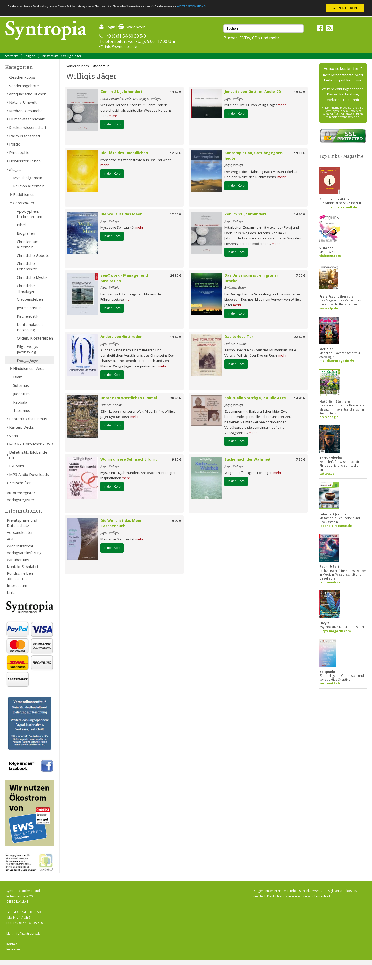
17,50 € (299, 459)
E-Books (16, 465)
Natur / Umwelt (23, 102)
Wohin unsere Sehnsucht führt (128, 459)
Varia (13, 435)
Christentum (49, 56)
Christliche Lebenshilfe (27, 266)
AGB (11, 538)
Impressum (17, 585)
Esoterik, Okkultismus (28, 418)
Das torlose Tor (238, 336)
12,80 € (175, 153)
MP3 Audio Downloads (29, 474)
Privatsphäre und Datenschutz (22, 522)
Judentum (21, 393)
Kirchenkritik (27, 316)
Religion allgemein (28, 185)
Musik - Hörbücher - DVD (31, 444)
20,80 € (175, 398)
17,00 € (299, 275)
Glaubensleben (30, 299)
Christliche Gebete (33, 255)
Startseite (12, 56)
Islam (17, 376)
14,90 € (299, 398)
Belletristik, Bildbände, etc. (28, 455)
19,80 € (299, 91)
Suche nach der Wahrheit (247, 459)
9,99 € (176, 520)
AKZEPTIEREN (345, 8)
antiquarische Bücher (27, 93)
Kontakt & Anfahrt (22, 566)
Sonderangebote (24, 85)
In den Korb (112, 124)
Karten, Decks (21, 427)
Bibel (21, 224)
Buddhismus (24, 194)
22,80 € (299, 336)
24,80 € (175, 275)
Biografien (26, 233)
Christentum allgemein (27, 244)
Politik (14, 144)
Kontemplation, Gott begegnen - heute (254, 155)
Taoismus (21, 410)
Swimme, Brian (235, 287)
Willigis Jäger (72, 56)
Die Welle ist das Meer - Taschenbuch (122, 523)
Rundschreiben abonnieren (20, 576)
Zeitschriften (20, 482)
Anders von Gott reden (121, 336)
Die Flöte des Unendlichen (124, 152)
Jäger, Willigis (233, 98)
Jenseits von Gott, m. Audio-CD (252, 91)
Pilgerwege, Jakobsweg (27, 349)
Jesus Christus (29, 307)
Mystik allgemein (27, 177)
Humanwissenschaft (27, 119)
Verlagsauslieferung (24, 552)
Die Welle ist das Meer (121, 214)
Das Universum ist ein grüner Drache (251, 278)
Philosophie (19, 152)
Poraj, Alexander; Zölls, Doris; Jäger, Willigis (130, 98)
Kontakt (11, 944)
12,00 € (175, 214)
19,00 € (299, 153)
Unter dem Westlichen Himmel (128, 397)
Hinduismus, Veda (28, 368)
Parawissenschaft (24, 135)
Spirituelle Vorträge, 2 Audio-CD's (255, 397)
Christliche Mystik (32, 277)
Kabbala (20, 402)
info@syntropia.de (121, 46)
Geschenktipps (22, 77)
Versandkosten (20, 532)
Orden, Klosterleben (35, 338)
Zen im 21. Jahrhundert (121, 91)
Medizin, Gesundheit (27, 110)
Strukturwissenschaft (27, 127)
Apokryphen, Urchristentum (29, 214)
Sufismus (21, 385)
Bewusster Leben (25, 160)
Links (11, 592)
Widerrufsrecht (20, 545)
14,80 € (175, 91)
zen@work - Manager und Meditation (124, 278)
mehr (113, 115)
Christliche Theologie (26, 288)
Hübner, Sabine (235, 343)
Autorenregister (21, 492)
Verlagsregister (21, 499)
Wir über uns (18, 559)
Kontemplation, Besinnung (30, 327)
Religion (29, 56)
